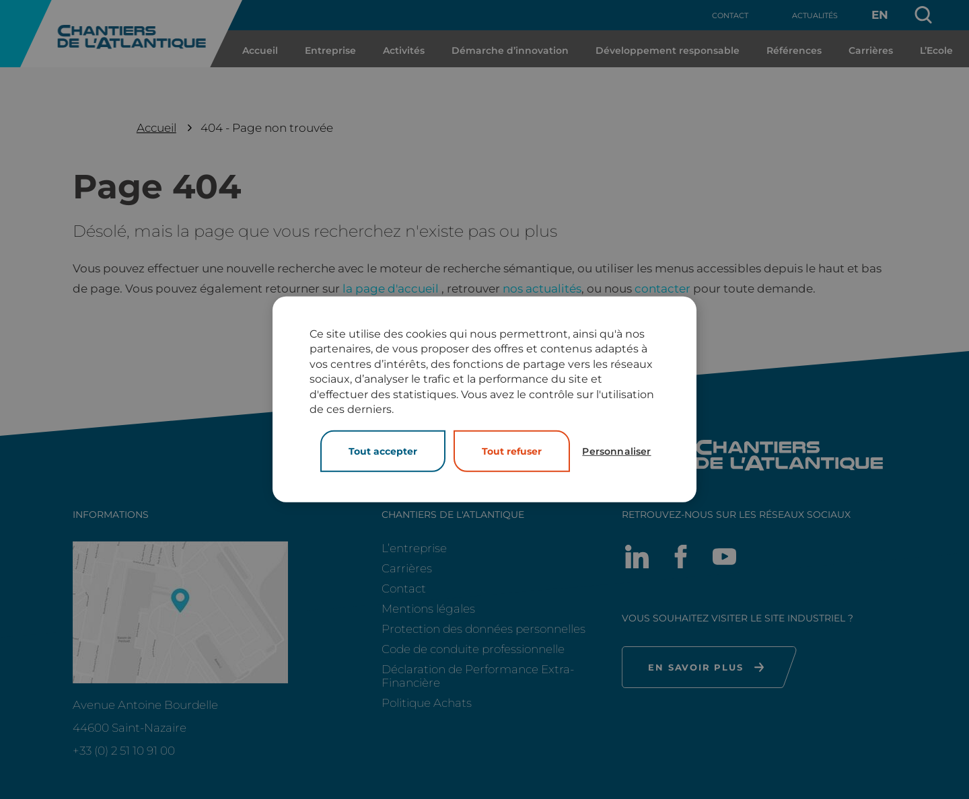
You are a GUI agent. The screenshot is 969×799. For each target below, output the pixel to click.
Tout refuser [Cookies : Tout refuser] (512, 451)
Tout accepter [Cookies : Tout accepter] (383, 451)
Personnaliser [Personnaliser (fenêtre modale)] (616, 451)
